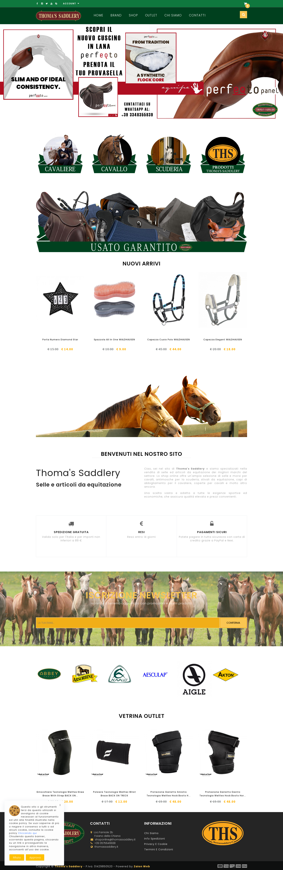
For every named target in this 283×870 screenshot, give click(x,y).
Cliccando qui (27, 833)
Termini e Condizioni (158, 849)
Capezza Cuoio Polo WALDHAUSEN (168, 339)
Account (71, 3)
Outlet (151, 15)
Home (98, 15)
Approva (35, 857)
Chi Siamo (173, 15)
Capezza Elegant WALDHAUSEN (222, 339)
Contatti (197, 15)
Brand (116, 15)
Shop (133, 15)
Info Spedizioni (154, 838)
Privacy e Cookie (155, 844)
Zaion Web (142, 866)
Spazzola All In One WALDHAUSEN (114, 339)
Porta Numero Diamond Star (60, 339)
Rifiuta (17, 857)
